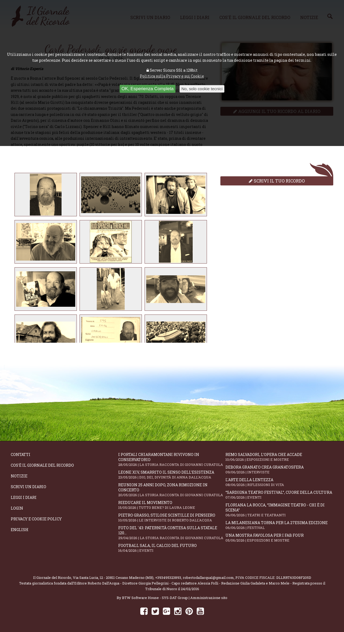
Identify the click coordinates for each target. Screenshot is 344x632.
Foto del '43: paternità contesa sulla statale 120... (172, 532)
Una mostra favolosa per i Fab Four (279, 538)
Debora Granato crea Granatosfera (279, 469)
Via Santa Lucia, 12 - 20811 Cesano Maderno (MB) (113, 577)
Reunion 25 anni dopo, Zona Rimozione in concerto (172, 489)
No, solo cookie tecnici (202, 88)
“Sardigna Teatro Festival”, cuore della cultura (279, 495)
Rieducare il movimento (172, 505)
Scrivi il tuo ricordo (277, 181)
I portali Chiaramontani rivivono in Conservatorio (172, 459)
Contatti (20, 454)
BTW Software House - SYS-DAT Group (155, 597)
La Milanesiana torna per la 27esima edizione (279, 525)
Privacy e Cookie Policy (36, 518)
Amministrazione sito (208, 597)
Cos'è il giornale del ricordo (42, 465)
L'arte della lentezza (279, 482)
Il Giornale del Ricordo (52, 577)
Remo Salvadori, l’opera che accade (279, 457)
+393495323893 (168, 577)
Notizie (19, 475)
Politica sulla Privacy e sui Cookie (172, 76)
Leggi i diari (24, 497)
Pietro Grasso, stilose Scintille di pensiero (172, 518)
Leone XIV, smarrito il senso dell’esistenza (172, 475)
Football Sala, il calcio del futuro (172, 548)
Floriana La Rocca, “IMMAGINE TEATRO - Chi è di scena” (279, 509)
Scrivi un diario (28, 486)
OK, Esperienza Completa (147, 88)
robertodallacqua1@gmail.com (208, 577)
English (19, 529)
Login (17, 508)
